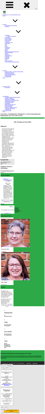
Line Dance (7, 48)
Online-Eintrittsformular (9, 73)
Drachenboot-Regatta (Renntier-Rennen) (12, 97)
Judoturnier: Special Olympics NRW (12, 100)
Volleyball (7, 58)
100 (7, 213)
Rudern (6, 53)
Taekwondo (7, 56)
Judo (6, 44)
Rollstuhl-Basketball (9, 52)
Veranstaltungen (14, 96)
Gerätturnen (7, 41)
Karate (6, 46)
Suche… (4, 111)
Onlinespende (7, 87)
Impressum (29, 363)
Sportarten (13, 24)
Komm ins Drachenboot (11, 36)
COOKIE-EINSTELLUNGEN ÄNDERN (11, 411)
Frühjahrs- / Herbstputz (9, 98)
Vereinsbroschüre (8, 76)
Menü (19, 5)
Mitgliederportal (8, 75)
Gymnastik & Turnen (9, 42)
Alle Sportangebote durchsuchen (11, 25)
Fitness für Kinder (8, 39)
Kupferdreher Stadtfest (9, 102)
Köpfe (4, 77)
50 (6, 213)
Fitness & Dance (8, 38)
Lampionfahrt (7, 103)
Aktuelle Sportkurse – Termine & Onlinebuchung (14, 71)
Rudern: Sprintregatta (9, 105)
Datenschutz (35, 363)
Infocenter (13, 70)
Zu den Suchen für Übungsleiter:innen (12, 61)
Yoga (6, 59)
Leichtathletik (7, 47)
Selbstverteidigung (8, 55)
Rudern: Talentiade (8, 106)
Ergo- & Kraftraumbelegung (10, 74)
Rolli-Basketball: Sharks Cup (10, 104)
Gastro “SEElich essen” (7, 110)
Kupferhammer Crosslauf (9, 101)
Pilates (6, 50)
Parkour (6, 49)
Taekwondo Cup (8, 109)
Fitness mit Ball (8, 40)
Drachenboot (16, 35)
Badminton (7, 26)
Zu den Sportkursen (8, 60)
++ (9, 213)
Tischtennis (7, 57)
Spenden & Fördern (15, 86)
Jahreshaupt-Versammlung (10, 99)
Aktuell (4, 15)
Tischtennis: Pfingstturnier (10, 108)
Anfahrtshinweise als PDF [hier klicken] (7, 385)
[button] (7, 162)
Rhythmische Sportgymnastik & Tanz (12, 51)
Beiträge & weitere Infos (9, 72)
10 (5, 213)
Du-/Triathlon (7, 37)
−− (2, 213)
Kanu (6, 45)
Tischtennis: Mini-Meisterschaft (11, 107)
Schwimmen (7, 54)
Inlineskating (7, 43)
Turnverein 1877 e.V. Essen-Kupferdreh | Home (11, 14)
